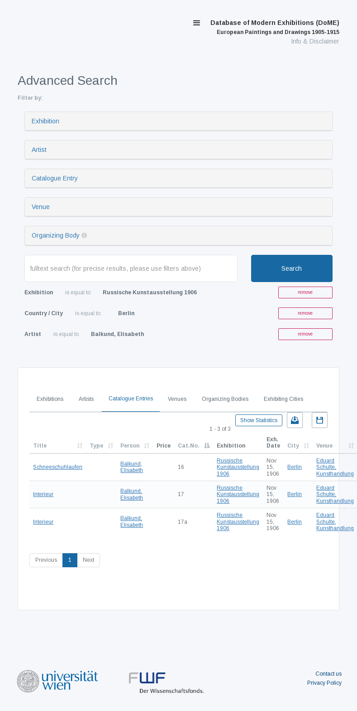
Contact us (328, 674)
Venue (41, 206)
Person (129, 446)
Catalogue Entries (131, 398)
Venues (177, 399)
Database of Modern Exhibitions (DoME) (274, 27)
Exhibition (45, 121)
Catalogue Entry (55, 178)
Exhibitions (50, 399)
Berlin (294, 467)
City (293, 446)
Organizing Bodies (225, 399)
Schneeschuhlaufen (57, 467)
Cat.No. (189, 446)
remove (305, 292)
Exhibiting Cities (283, 399)
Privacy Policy (324, 683)
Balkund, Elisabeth (131, 467)
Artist (39, 149)
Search (291, 268)
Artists (86, 399)
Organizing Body (56, 235)
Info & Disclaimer (315, 41)
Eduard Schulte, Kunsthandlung (335, 467)
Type (96, 446)
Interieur (43, 494)
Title (40, 446)
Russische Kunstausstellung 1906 (238, 467)
